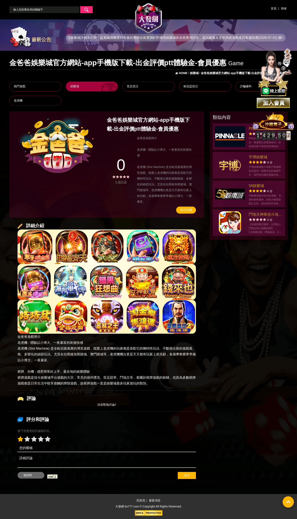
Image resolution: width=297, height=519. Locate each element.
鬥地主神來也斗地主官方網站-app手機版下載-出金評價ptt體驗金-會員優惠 (265, 215)
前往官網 (186, 210)
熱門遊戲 (19, 86)
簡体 (284, 8)
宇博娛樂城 (258, 157)
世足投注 (132, 86)
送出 (187, 475)
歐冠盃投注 (191, 86)
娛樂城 (74, 86)
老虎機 (18, 100)
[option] (58, 146)
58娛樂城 (256, 186)
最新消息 (154, 500)
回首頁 (141, 500)
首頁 (274, 8)
